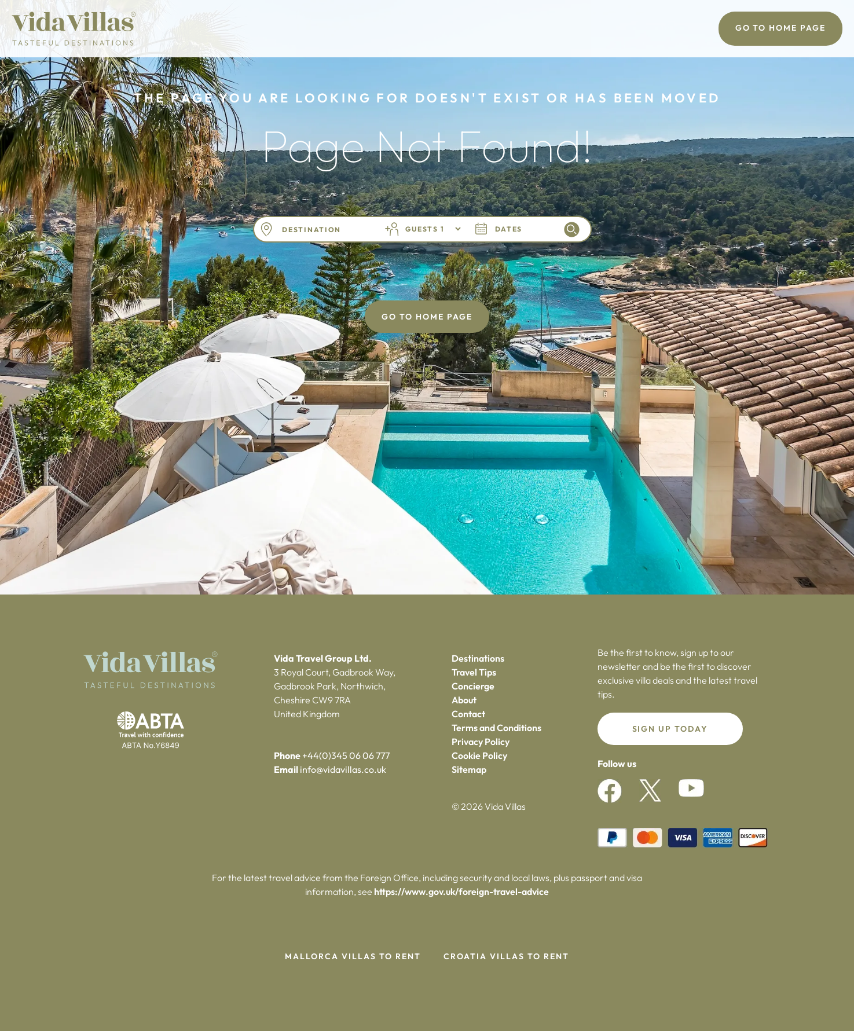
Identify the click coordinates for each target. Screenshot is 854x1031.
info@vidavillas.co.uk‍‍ (343, 769)
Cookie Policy (479, 755)
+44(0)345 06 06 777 (346, 755)
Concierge (473, 686)
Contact (468, 714)
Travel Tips (474, 672)
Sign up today (670, 729)
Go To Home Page (780, 28)
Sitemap (469, 769)
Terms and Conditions (496, 727)
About (464, 700)
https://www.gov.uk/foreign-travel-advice (461, 891)
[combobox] (324, 229)
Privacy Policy (481, 741)
